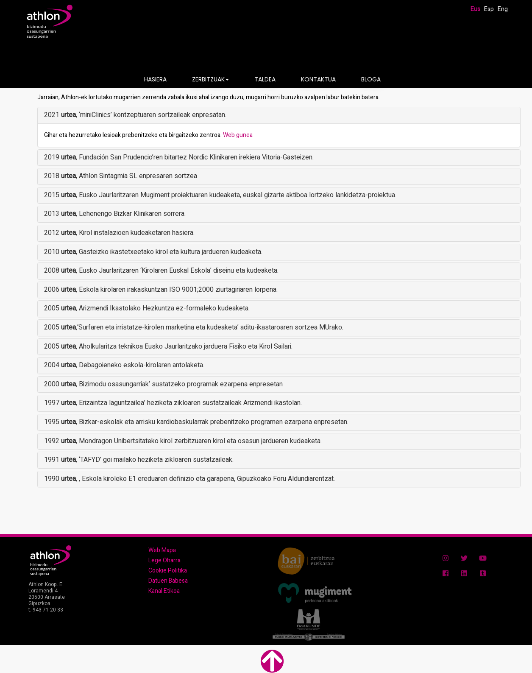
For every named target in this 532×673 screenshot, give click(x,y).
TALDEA (265, 79)
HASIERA (155, 79)
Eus (475, 9)
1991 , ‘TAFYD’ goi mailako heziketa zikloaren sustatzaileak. (139, 460)
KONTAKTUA (318, 79)
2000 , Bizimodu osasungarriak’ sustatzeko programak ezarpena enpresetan (163, 384)
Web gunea (238, 135)
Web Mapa (162, 550)
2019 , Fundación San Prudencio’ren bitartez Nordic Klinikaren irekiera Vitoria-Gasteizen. (179, 157)
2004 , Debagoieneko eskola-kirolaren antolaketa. (124, 365)
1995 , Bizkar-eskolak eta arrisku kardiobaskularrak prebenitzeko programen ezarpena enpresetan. (196, 422)
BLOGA (371, 79)
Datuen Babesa (168, 580)
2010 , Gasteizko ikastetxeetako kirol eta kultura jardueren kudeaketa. (153, 252)
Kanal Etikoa (164, 590)
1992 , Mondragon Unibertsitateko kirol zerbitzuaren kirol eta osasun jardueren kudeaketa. (183, 441)
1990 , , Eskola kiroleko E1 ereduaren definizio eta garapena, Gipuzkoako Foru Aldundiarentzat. (189, 479)
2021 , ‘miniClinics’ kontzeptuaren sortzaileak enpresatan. (135, 115)
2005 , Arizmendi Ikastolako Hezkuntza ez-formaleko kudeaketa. (147, 308)
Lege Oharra (164, 560)
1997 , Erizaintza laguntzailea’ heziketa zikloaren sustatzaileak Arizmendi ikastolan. (173, 403)
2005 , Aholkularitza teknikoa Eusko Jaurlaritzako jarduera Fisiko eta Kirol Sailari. (168, 346)
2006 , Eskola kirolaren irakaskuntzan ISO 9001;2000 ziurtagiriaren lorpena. (161, 290)
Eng (503, 9)
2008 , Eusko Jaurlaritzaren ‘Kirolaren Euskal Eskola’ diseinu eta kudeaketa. (161, 270)
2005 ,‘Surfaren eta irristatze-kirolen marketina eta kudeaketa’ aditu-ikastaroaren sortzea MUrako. (193, 327)
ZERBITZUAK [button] (210, 79)
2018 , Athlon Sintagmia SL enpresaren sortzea (120, 176)
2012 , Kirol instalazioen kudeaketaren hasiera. (119, 233)
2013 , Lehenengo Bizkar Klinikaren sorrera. (115, 214)
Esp (489, 9)
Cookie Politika (167, 570)
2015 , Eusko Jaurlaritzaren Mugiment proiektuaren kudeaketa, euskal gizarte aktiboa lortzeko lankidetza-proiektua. (220, 195)
